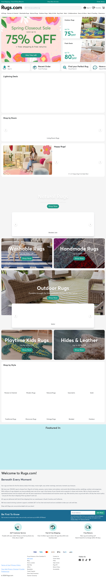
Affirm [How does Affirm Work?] (28, 567)
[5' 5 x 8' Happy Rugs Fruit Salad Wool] (78, 162)
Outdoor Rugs (43, 13)
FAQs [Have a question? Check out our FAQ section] (54, 560)
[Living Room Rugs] (53, 130)
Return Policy (56, 567)
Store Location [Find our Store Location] (31, 563)
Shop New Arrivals (53, 1)
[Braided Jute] (53, 224)
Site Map (29, 565)
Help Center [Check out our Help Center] (56, 563)
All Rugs (3, 13)
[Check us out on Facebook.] (80, 560)
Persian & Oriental (12, 13)
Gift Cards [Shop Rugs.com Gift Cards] (30, 558)
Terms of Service (85, 519)
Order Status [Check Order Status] (56, 558)
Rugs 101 (55, 565)
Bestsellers (30, 569)
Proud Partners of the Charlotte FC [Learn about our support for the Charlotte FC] (36, 556)
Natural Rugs (34, 13)
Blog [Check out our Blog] (28, 560)
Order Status (101, 1)
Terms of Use (5, 565)
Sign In (87, 8)
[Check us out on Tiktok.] (86, 560)
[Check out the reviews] (85, 569)
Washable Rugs (24, 13)
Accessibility (56, 569)
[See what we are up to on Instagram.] (83, 560)
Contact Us (56, 556)
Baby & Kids (52, 13)
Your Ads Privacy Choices (9, 569)
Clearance (101, 13)
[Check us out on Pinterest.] (90, 560)
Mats (65, 13)
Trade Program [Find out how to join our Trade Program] (31, 571)
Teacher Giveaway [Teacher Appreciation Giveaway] (32, 575)
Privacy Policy (74, 519)
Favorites (96, 8)
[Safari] (53, 316)
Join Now (100, 513)
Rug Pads (60, 13)
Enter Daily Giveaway (32, 573)
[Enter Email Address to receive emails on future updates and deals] (83, 513)
